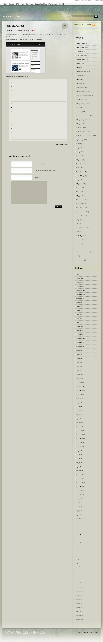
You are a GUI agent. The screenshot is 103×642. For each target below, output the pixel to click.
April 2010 (79, 563)
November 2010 (80, 535)
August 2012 (79, 451)
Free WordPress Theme (82, 95)
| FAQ (17, 4)
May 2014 (79, 366)
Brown (78, 156)
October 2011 (80, 491)
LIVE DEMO (9, 76)
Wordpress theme (81, 71)
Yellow (78, 168)
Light (77, 232)
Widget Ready (80, 43)
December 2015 (80, 290)
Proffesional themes (81, 132)
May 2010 (79, 559)
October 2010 (80, 539)
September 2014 (80, 350)
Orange (78, 152)
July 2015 (79, 310)
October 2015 (80, 298)
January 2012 (80, 479)
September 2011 (80, 495)
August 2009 (79, 595)
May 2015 (79, 318)
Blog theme (79, 184)
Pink (77, 256)
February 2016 (80, 282)
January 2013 (80, 431)
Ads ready (79, 111)
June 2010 (79, 555)
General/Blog (80, 176)
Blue (77, 67)
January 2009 (80, 619)
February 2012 (80, 475)
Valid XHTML (80, 204)
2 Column (79, 240)
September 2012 (80, 447)
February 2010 (80, 571)
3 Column (79, 244)
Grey (77, 180)
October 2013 (80, 394)
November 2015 (80, 294)
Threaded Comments (82, 252)
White (78, 63)
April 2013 (79, 419)
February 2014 (80, 378)
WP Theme (79, 83)
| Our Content (29, 4)
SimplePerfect (15, 25)
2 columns (79, 51)
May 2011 (79, 511)
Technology (79, 236)
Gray (77, 148)
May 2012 (79, 463)
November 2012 (80, 439)
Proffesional (79, 128)
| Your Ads (61, 4)
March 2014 (79, 374)
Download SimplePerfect (21, 76)
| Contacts (11, 4)
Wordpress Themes (81, 91)
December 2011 (80, 483)
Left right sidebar (81, 228)
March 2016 (79, 278)
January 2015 (80, 334)
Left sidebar (79, 87)
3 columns (79, 75)
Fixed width (79, 55)
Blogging (78, 196)
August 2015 (79, 306)
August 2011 (79, 499)
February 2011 (80, 523)
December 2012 (80, 435)
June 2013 (79, 410)
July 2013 (79, 406)
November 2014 (80, 342)
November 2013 (80, 390)
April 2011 (79, 515)
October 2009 (80, 587)
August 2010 (79, 547)
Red (77, 144)
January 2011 (80, 527)
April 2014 (79, 370)
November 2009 (80, 583)
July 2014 (79, 358)
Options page (80, 140)
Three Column (80, 208)
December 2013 (80, 386)
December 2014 (80, 338)
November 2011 (80, 487)
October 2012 (80, 443)
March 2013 (79, 423)
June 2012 (79, 459)
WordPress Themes (12, 16)
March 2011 (79, 519)
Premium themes (80, 59)
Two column (79, 164)
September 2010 (80, 543)
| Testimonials (53, 4)
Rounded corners (80, 212)
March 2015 (79, 326)
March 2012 (79, 471)
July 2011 (79, 503)
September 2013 (80, 398)
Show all (32, 30)
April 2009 (79, 611)
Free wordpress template (83, 115)
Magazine (79, 160)
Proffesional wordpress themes (84, 136)
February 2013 (80, 427)
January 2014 (80, 382)
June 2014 (79, 362)
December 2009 (80, 579)
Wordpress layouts (81, 119)
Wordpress (79, 123)
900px (78, 220)
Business (78, 188)
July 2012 (79, 455)
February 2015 (80, 330)
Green (78, 107)
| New (22, 4)
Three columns (80, 200)
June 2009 (79, 603)
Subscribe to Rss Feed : (83, 25)
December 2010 (80, 531)
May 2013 (79, 415)
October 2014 (80, 346)
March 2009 (79, 615)
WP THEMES (80, 248)
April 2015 (79, 322)
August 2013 (79, 402)
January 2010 (80, 575)
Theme (78, 192)
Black (78, 79)
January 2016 (80, 286)
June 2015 (79, 314)
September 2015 (80, 302)
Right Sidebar (80, 47)
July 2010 (79, 551)
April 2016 (79, 274)
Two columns (80, 172)
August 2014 (79, 354)
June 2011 (79, 507)
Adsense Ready (80, 216)
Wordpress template (81, 103)
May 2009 (79, 607)
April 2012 (79, 467)
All (77, 224)
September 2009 (80, 591)
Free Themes (79, 99)
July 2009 (79, 599)
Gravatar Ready (80, 260)
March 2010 (79, 567)
